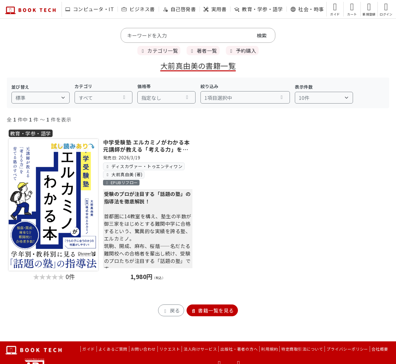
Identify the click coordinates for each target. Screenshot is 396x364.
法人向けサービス (200, 349)
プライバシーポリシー (347, 349)
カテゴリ (84, 86)
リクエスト (169, 349)
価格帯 (144, 86)
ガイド (88, 349)
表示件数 (304, 87)
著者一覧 (203, 50)
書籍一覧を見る (212, 310)
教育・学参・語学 (258, 9)
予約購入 (242, 50)
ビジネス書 (138, 9)
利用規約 (269, 349)
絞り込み (209, 86)
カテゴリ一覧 (159, 50)
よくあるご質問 (112, 349)
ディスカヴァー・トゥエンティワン (144, 166)
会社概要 (380, 349)
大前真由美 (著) (123, 174)
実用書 (215, 9)
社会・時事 (307, 9)
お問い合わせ (143, 349)
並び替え (20, 87)
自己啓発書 (179, 9)
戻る (171, 310)
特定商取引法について (302, 349)
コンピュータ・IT (89, 9)
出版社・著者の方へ (239, 349)
